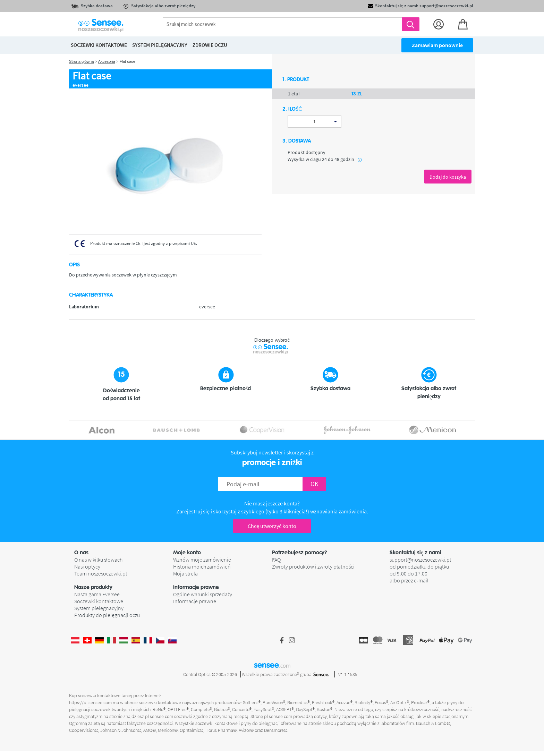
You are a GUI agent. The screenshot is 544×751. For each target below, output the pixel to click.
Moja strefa (185, 573)
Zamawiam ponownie (437, 45)
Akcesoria (106, 61)
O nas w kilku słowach (98, 559)
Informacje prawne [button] (196, 587)
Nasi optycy (87, 566)
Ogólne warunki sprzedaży (202, 594)
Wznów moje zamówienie (202, 559)
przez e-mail (414, 580)
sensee (272, 665)
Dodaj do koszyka (448, 177)
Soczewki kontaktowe (98, 601)
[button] (123, 552)
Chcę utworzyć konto (272, 525)
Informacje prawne (194, 601)
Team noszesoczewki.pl (100, 573)
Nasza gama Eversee (97, 594)
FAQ (276, 559)
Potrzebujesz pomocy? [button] (299, 552)
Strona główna (81, 61)
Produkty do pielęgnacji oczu (107, 615)
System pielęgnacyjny (99, 608)
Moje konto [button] (187, 552)
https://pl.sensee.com (90, 702)
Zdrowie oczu (210, 45)
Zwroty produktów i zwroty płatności (313, 566)
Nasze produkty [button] (93, 587)
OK (314, 484)
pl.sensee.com (159, 716)
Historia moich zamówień (202, 566)
